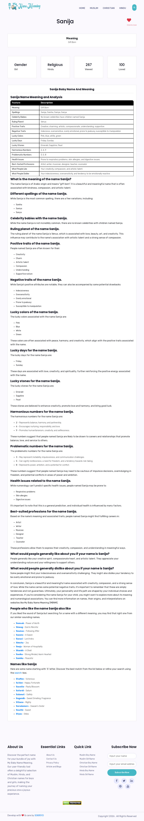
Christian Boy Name (88, 763)
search (18, 673)
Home (82, 8)
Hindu (122, 8)
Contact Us (51, 759)
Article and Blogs (53, 766)
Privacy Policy (52, 763)
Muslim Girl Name (87, 759)
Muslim (94, 8)
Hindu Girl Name (87, 774)
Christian (109, 8)
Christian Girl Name (88, 766)
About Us (50, 755)
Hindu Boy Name (87, 770)
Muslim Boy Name (87, 755)
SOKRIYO (39, 815)
